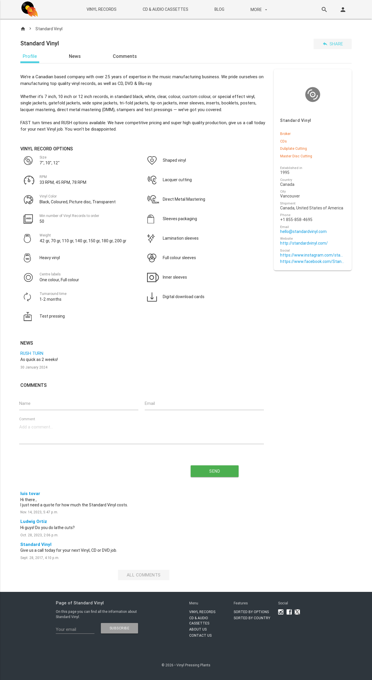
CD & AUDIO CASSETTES (165, 9)
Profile (30, 56)
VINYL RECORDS (101, 9)
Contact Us (200, 635)
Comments (125, 56)
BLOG (219, 9)
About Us (198, 629)
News (75, 56)
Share (332, 44)
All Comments (144, 575)
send (214, 471)
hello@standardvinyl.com (303, 231)
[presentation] (89, 469)
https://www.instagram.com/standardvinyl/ (312, 255)
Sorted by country (252, 618)
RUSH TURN (31, 353)
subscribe (120, 628)
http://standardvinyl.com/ (304, 243)
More (259, 9)
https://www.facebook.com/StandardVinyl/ (312, 261)
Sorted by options (251, 612)
